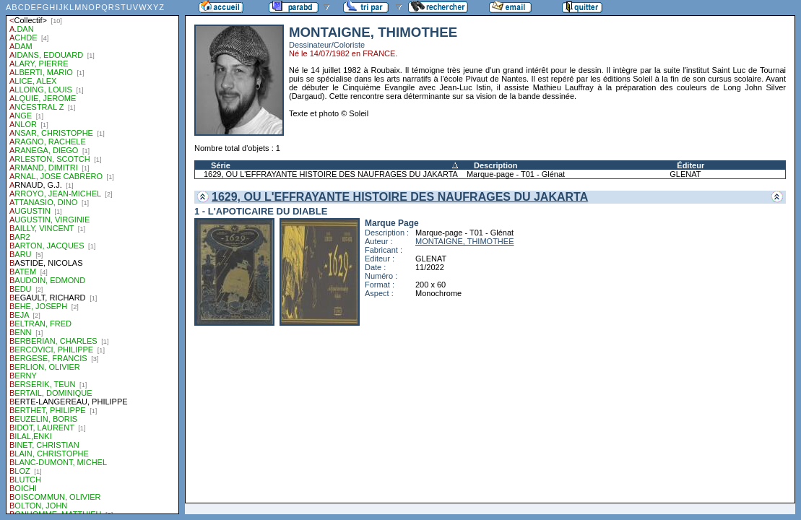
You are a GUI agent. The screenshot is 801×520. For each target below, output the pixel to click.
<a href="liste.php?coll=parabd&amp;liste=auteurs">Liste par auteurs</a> (92, 257)
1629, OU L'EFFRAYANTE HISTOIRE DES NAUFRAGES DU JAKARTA (331, 174)
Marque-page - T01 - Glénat (516, 174)
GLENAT (685, 174)
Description (496, 165)
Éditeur (690, 165)
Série (220, 165)
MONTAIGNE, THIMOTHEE (464, 241)
